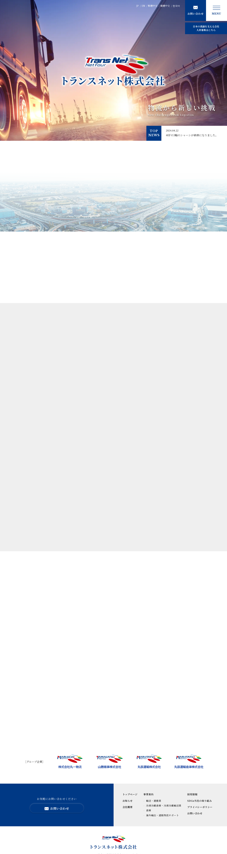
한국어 (176, 5)
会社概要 (128, 807)
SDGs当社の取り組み (199, 800)
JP (137, 5)
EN (143, 5)
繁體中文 (152, 5)
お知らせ (128, 800)
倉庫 (148, 810)
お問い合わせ (194, 813)
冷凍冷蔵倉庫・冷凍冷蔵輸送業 (163, 805)
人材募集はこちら (206, 28)
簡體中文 (165, 5)
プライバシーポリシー (199, 807)
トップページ (130, 794)
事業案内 (148, 794)
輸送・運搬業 (153, 800)
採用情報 (192, 794)
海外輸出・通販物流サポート (162, 815)
